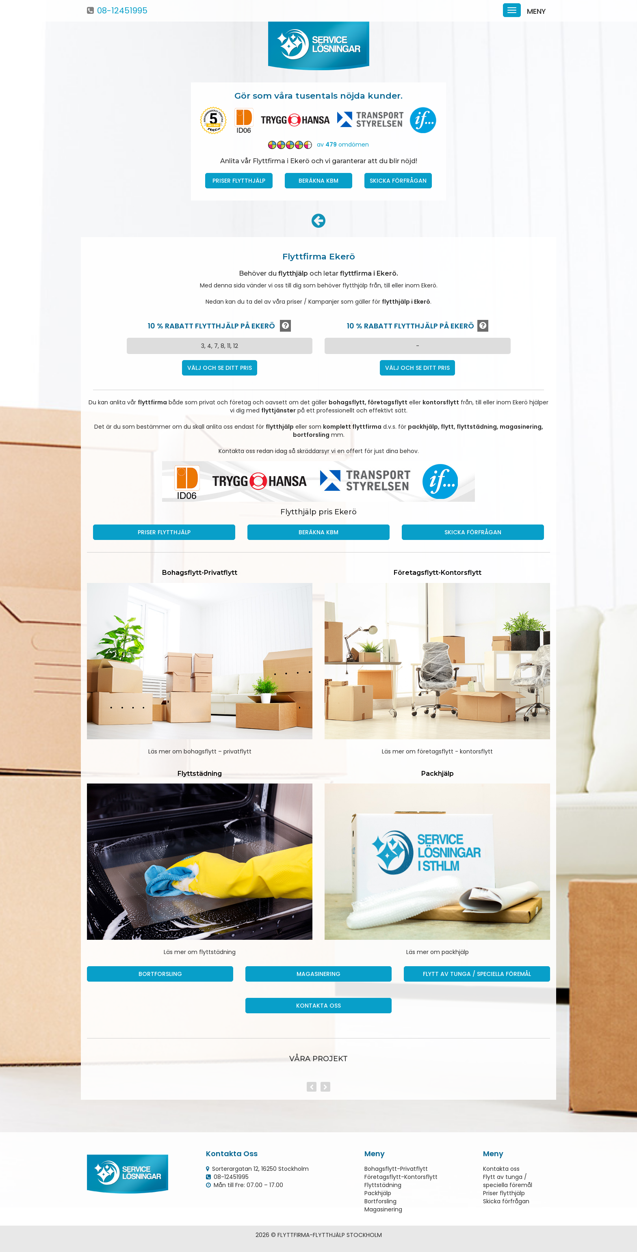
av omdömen (318, 144)
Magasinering (318, 974)
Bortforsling (160, 974)
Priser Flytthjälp (238, 181)
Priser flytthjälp (504, 1193)
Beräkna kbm (318, 181)
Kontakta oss (318, 1006)
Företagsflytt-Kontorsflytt (401, 1177)
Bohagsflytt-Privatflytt (396, 1169)
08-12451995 (122, 10)
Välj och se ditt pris (219, 368)
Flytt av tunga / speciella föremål (477, 974)
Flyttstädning (382, 1185)
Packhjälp (377, 1193)
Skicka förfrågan (398, 181)
